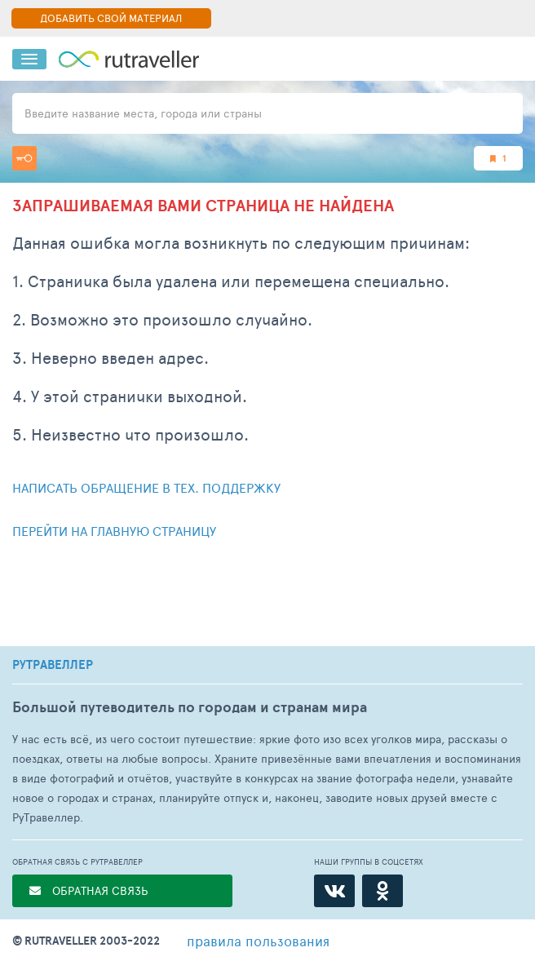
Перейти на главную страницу (114, 530)
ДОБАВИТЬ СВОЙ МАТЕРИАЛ (111, 18)
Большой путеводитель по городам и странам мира (189, 707)
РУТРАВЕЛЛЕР (52, 664)
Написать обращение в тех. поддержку (146, 487)
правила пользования (258, 940)
